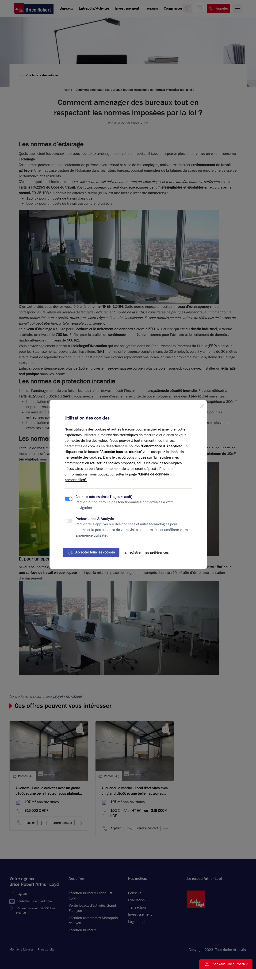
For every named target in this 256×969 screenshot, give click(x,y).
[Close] (202, 405)
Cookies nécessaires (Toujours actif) (104, 496)
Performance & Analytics (95, 518)
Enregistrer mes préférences (146, 552)
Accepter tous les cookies (91, 552)
